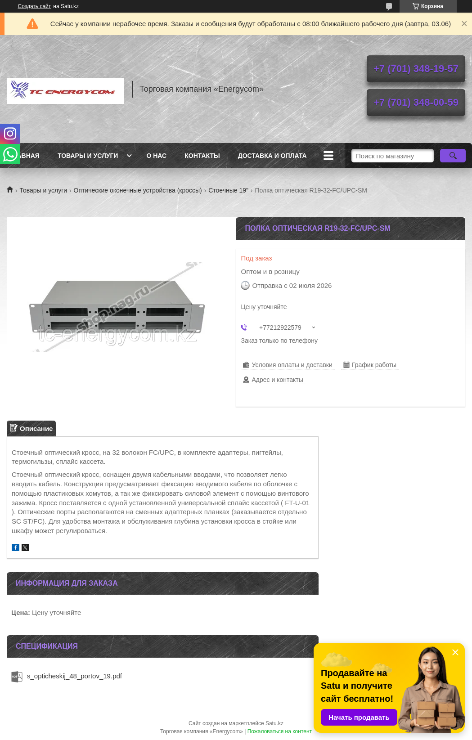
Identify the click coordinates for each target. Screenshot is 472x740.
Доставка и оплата (272, 155)
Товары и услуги (88, 155)
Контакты (202, 155)
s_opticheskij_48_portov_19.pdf (74, 676)
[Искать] (452, 155)
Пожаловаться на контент (279, 731)
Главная (24, 155)
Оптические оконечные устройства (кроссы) (138, 190)
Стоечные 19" (228, 190)
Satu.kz (274, 723)
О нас (156, 155)
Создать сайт (34, 6)
